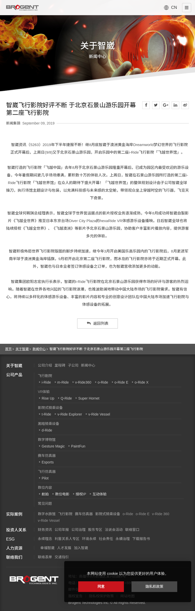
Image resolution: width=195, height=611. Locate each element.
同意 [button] (101, 586)
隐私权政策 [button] (154, 586)
